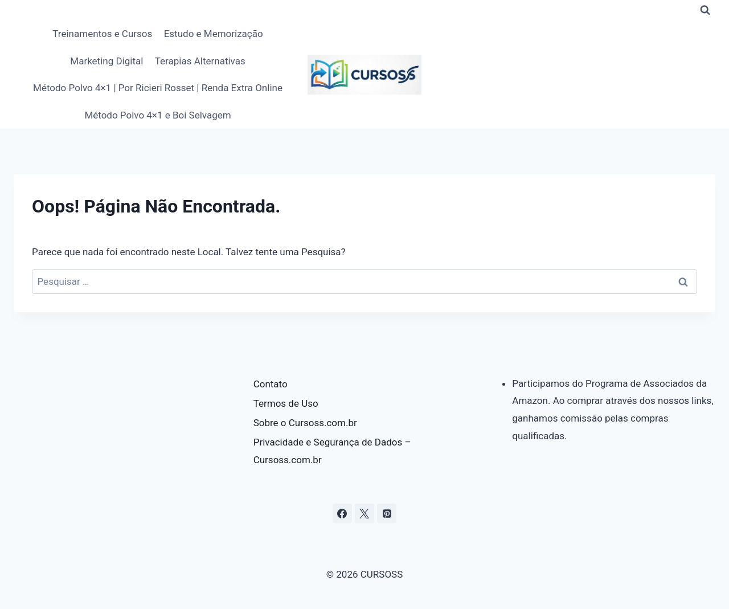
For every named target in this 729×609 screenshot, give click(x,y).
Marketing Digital (106, 61)
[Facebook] (342, 513)
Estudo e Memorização (213, 33)
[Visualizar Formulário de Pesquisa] (705, 10)
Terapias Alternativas (200, 61)
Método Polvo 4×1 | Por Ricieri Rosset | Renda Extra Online (157, 87)
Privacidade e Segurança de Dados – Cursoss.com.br (332, 450)
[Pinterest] (386, 513)
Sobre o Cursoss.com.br (305, 422)
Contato (270, 384)
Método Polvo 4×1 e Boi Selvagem (157, 115)
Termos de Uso (285, 403)
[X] (364, 513)
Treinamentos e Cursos (102, 33)
